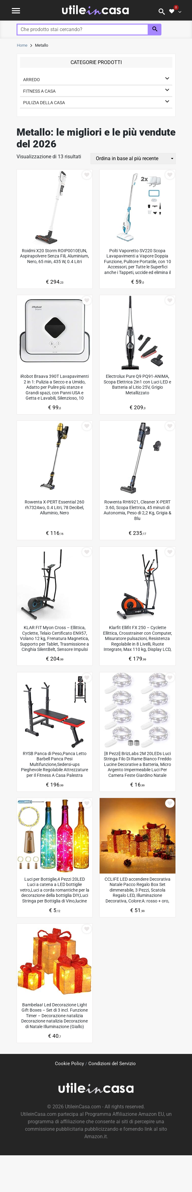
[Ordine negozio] (133, 158)
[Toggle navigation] (16, 10)
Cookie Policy (69, 1063)
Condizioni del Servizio (112, 1063)
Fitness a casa (39, 91)
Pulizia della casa (44, 102)
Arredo (31, 79)
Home (22, 45)
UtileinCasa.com (83, 1107)
